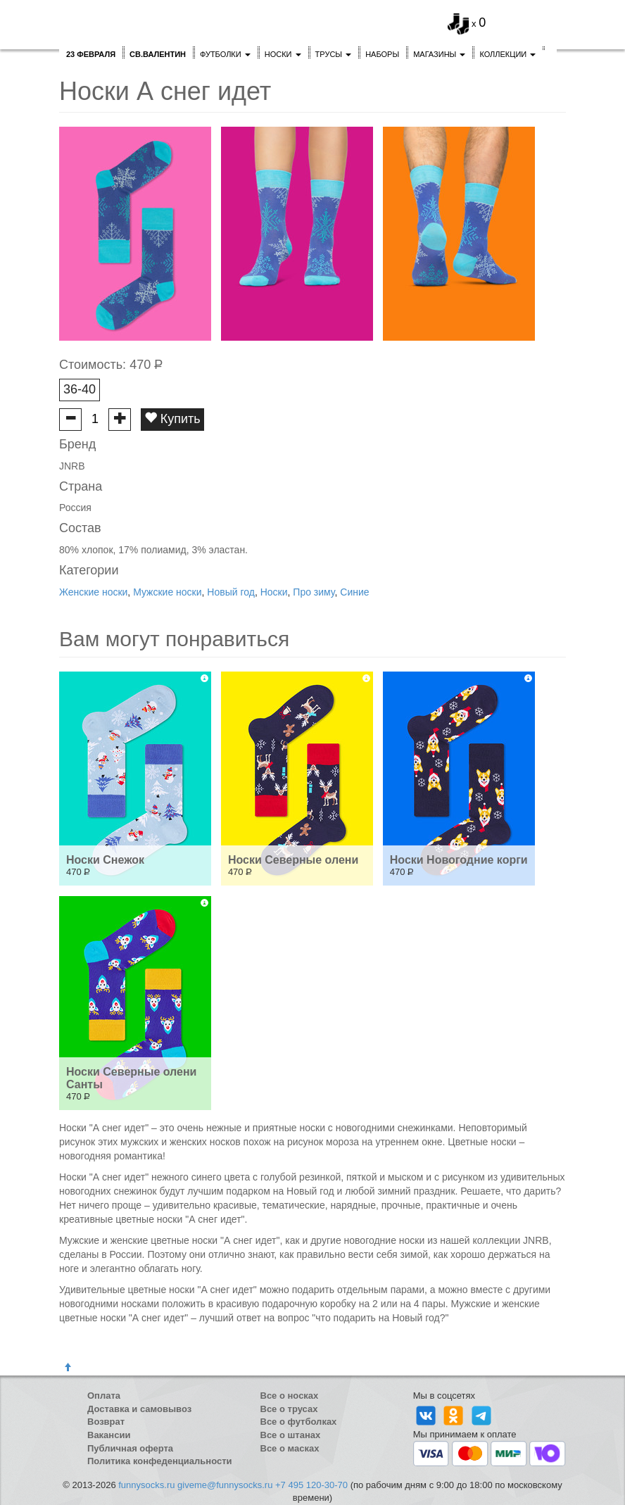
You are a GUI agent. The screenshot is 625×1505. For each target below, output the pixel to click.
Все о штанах (290, 1435)
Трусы (333, 54)
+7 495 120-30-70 (311, 1485)
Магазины (439, 54)
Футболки (225, 54)
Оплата (103, 1395)
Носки (283, 54)
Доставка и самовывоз (139, 1409)
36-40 (79, 389)
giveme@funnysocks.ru (224, 1485)
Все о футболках (298, 1421)
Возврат (106, 1421)
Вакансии (108, 1435)
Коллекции (507, 54)
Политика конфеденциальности (159, 1461)
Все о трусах (289, 1409)
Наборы (382, 54)
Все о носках (289, 1395)
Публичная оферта (130, 1448)
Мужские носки (167, 592)
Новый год (231, 592)
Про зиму (313, 592)
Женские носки (93, 592)
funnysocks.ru (146, 1485)
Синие (354, 592)
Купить (172, 418)
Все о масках (290, 1448)
